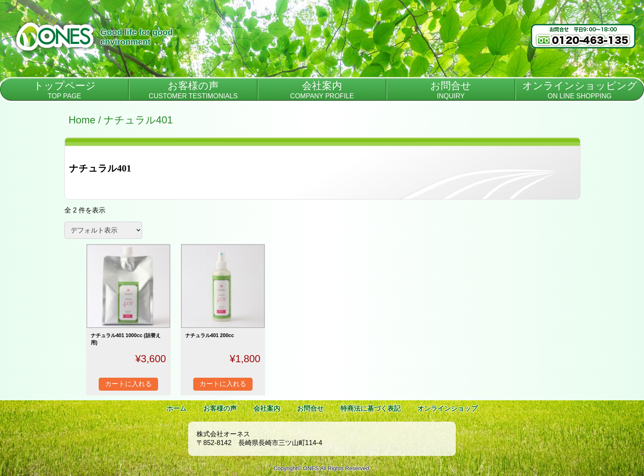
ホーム (176, 408)
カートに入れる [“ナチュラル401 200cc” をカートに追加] (222, 383)
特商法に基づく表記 (370, 408)
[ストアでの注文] (103, 230)
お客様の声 (220, 408)
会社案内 (266, 408)
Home (82, 119)
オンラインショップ (447, 408)
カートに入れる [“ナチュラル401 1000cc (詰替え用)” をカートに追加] (128, 383)
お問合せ (310, 408)
